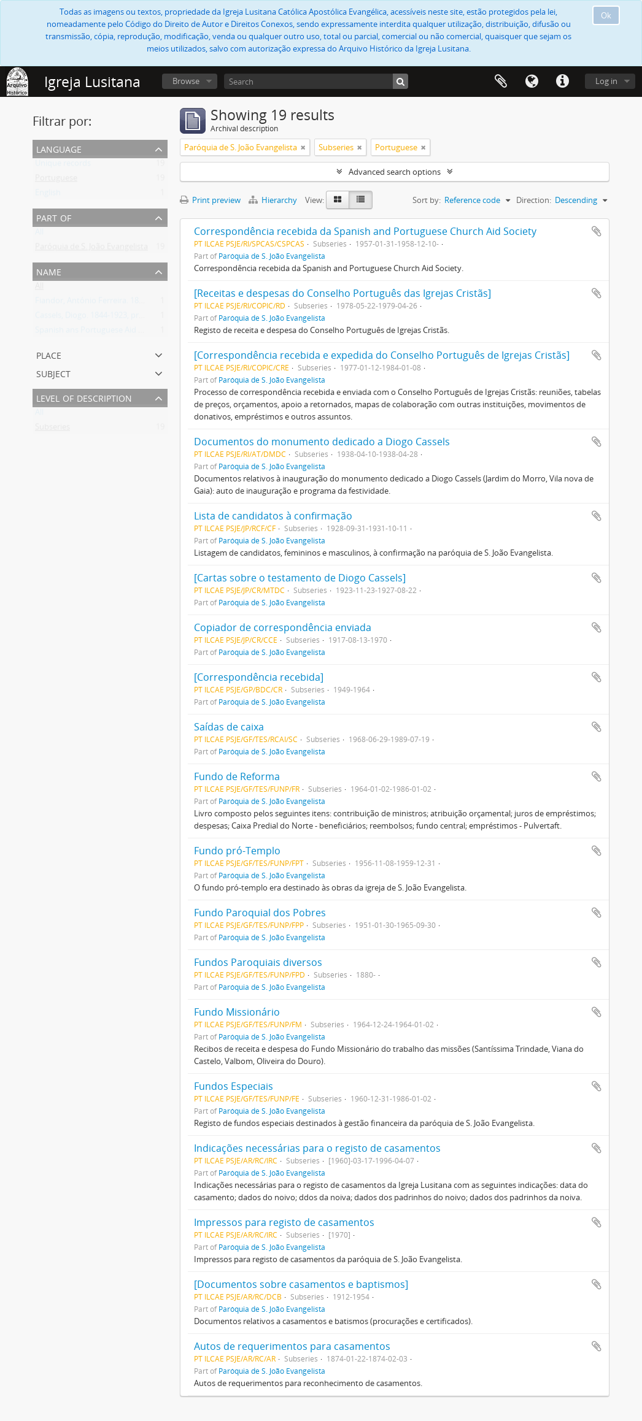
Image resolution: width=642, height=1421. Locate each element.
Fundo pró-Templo (237, 850)
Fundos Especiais (233, 1086)
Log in (606, 80)
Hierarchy (274, 199)
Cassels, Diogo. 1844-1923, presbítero (102, 317)
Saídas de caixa (229, 726)
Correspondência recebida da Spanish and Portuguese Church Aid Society (365, 231)
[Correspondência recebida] (258, 677)
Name (48, 270)
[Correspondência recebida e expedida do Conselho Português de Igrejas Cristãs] (382, 355)
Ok (606, 15)
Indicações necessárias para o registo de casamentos (317, 1148)
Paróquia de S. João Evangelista (91, 249)
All (39, 234)
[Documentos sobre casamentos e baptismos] (301, 1284)
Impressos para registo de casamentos (284, 1222)
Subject (53, 372)
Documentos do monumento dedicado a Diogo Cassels (322, 441)
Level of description (84, 397)
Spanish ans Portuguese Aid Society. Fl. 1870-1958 (125, 332)
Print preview (210, 199)
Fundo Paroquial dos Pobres (260, 912)
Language (531, 81)
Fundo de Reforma (237, 776)
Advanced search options (395, 171)
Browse (185, 80)
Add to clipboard (596, 231)
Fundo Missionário (237, 1012)
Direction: (533, 199)
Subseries (52, 429)
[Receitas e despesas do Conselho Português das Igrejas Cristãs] (342, 293)
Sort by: (426, 199)
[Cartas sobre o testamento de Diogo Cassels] (300, 577)
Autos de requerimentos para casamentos (292, 1346)
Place (48, 354)
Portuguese (56, 180)
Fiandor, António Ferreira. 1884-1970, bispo (113, 302)
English (48, 195)
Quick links (562, 81)
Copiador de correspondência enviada (282, 627)
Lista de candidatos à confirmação (273, 516)
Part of (53, 217)
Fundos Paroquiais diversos (258, 962)
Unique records (63, 165)
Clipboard (500, 81)
